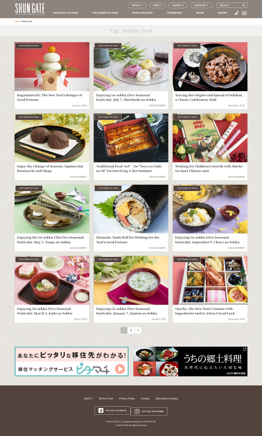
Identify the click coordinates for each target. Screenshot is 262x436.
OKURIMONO (174, 12)
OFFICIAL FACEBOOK (112, 409)
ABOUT (88, 398)
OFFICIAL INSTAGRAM (149, 409)
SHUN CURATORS (142, 12)
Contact (145, 398)
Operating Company (166, 398)
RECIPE (222, 12)
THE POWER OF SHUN (105, 12)
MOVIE (200, 12)
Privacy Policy (127, 398)
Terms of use (106, 398)
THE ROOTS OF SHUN (65, 12)
